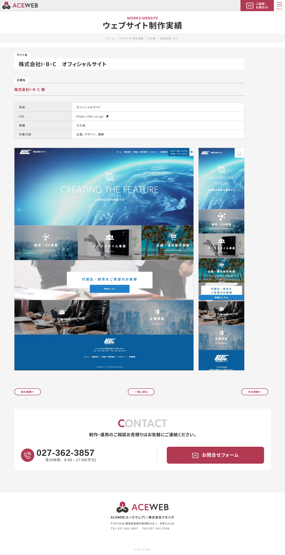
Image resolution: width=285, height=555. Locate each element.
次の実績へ (254, 391)
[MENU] (279, 5)
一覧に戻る (141, 391)
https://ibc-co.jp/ (92, 116)
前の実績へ (27, 391)
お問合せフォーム (215, 455)
